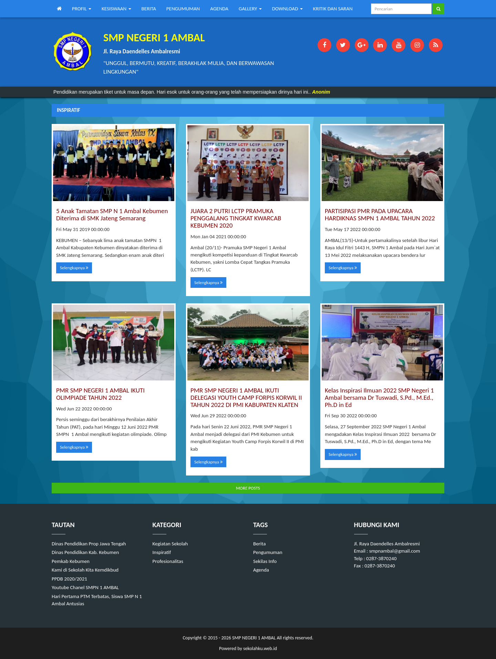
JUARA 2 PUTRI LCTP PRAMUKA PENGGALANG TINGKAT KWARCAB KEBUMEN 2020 (235, 218)
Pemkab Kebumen (71, 561)
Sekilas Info (265, 561)
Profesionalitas (168, 561)
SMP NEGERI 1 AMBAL (253, 638)
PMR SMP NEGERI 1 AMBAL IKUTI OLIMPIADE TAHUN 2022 (100, 393)
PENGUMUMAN (183, 9)
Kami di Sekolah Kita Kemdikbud (85, 570)
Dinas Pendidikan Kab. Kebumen (85, 552)
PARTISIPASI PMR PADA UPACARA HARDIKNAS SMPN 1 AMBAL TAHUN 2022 (380, 214)
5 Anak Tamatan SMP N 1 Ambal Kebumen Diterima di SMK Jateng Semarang (112, 214)
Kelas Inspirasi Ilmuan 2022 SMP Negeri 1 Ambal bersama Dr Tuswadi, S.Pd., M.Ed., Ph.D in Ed (379, 397)
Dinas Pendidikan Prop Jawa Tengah (89, 544)
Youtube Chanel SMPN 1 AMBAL (85, 587)
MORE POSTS (248, 488)
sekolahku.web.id (260, 648)
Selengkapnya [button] (74, 267)
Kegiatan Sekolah (170, 544)
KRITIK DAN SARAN (333, 9)
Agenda (261, 570)
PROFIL (81, 9)
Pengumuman (267, 552)
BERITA (149, 9)
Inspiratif (162, 552)
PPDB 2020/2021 (69, 579)
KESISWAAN (116, 9)
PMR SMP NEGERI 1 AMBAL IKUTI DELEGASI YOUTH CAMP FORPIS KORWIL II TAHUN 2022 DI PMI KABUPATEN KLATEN (246, 397)
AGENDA (219, 9)
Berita (259, 544)
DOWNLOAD (287, 9)
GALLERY (250, 9)
